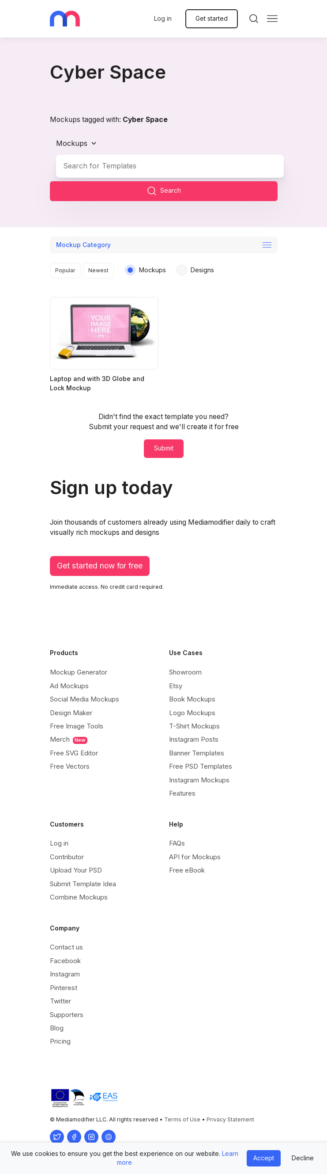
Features (182, 793)
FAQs (177, 843)
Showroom (185, 672)
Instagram (65, 974)
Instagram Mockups (199, 780)
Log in (163, 18)
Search (164, 191)
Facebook (65, 961)
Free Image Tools (76, 726)
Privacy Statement (230, 1119)
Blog (57, 1028)
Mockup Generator (78, 672)
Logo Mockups (192, 713)
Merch (68, 739)
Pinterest (63, 987)
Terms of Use (182, 1119)
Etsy (175, 686)
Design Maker (71, 713)
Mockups (71, 143)
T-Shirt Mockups (194, 726)
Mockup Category (83, 244)
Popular (65, 270)
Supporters (66, 1014)
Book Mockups (192, 699)
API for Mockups (195, 857)
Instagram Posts (193, 739)
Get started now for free (100, 565)
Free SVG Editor (74, 753)
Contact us (66, 947)
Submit (163, 448)
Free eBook (187, 870)
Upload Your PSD (76, 870)
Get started (211, 18)
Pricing (60, 1041)
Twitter (60, 1001)
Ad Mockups (69, 686)
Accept (263, 1158)
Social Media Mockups (84, 699)
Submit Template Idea (83, 884)
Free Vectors (70, 766)
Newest (98, 270)
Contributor (67, 857)
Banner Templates (196, 753)
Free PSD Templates (200, 766)
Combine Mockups (79, 897)
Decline (303, 1158)
